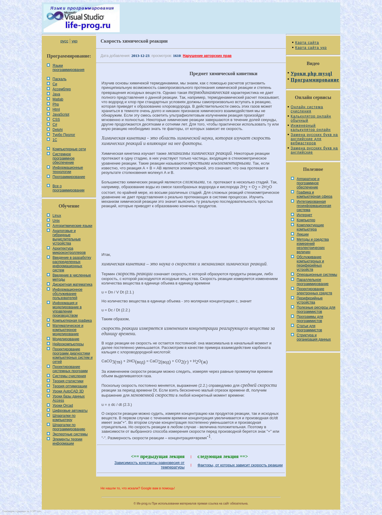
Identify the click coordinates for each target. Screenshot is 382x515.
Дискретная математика (72, 284)
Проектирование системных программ (70, 369)
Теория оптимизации (70, 386)
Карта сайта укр (311, 48)
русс (64, 41)
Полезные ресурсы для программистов (316, 309)
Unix (56, 221)
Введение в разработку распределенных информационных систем (72, 264)
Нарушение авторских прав (207, 56)
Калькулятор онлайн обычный (311, 118)
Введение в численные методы (72, 277)
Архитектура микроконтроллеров (69, 250)
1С (55, 140)
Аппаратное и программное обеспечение (308, 183)
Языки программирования (68, 68)
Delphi (58, 130)
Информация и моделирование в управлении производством (67, 309)
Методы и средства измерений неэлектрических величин (313, 245)
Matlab (58, 99)
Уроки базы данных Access (69, 398)
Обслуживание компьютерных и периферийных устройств (310, 263)
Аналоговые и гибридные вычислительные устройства (67, 237)
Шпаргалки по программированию (69, 427)
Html (56, 109)
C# (55, 125)
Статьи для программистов (309, 328)
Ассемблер (62, 89)
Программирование (69, 177)
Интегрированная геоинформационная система (314, 205)
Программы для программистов (310, 319)
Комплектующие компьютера (310, 227)
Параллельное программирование (313, 282)
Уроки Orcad (63, 405)
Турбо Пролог (64, 135)
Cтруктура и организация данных (314, 337)
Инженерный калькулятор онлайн (311, 127)
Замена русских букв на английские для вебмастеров (314, 139)
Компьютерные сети (69, 149)
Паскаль (60, 79)
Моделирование (66, 339)
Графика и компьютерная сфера (314, 194)
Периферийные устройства (310, 300)
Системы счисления (69, 376)
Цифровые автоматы (70, 411)
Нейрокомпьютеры (68, 344)
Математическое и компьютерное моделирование (68, 330)
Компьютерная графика (72, 320)
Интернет (304, 215)
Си (55, 84)
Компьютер (306, 220)
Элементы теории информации (67, 441)
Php (56, 104)
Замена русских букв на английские (314, 150)
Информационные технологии (68, 170)
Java (56, 94)
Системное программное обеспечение (64, 158)
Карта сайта (307, 43)
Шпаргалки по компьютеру (64, 418)
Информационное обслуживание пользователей (67, 293)
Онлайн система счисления (307, 109)
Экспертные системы (70, 434)
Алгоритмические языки (72, 226)
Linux (57, 216)
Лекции (303, 234)
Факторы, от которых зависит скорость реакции (240, 465)
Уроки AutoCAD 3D (68, 391)
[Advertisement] (191, 233)
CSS (56, 119)
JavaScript (61, 114)
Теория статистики (68, 381)
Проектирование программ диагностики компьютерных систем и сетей (73, 355)
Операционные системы (317, 275)
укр (74, 41)
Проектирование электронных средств (314, 291)
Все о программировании (68, 188)
